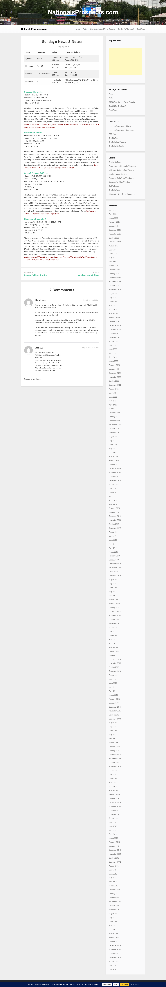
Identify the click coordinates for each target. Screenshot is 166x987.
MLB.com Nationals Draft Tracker (121, 170)
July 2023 (112, 345)
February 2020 (114, 508)
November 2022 (115, 377)
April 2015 (113, 739)
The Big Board (114, 138)
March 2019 (113, 552)
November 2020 (115, 472)
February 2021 (114, 461)
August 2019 (113, 532)
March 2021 (113, 456)
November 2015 (115, 711)
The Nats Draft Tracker (117, 142)
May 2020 (112, 496)
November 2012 (115, 854)
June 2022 (113, 397)
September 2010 (115, 957)
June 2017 (113, 635)
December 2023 (115, 325)
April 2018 (113, 596)
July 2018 (112, 584)
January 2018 (114, 608)
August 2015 (113, 723)
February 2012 (114, 890)
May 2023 (112, 353)
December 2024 (115, 278)
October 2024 (114, 286)
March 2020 (113, 504)
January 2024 (114, 321)
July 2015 (112, 727)
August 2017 (113, 627)
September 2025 (115, 242)
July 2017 (112, 631)
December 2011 (115, 898)
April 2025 (113, 262)
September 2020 (115, 480)
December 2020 (115, 468)
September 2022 (115, 385)
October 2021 (114, 429)
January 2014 (114, 798)
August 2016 (113, 675)
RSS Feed (112, 134)
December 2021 (115, 421)
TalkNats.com (114, 186)
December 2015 (115, 707)
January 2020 (114, 512)
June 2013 (113, 826)
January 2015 (114, 751)
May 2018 (112, 592)
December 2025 (115, 230)
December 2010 (115, 945)
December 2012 (115, 850)
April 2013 (113, 834)
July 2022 (112, 393)
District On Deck (115, 162)
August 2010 (113, 961)
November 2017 (115, 616)
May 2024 (112, 306)
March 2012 (113, 886)
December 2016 (115, 659)
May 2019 (112, 544)
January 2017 (114, 655)
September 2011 (115, 910)
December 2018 (115, 564)
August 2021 (113, 437)
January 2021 (114, 465)
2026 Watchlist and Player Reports (102, 29)
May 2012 (112, 878)
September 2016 (115, 671)
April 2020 (113, 500)
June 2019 (113, 540)
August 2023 (113, 341)
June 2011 (113, 922)
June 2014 (113, 779)
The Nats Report (115, 190)
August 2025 (113, 246)
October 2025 (114, 238)
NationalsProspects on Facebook (121, 130)
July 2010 (112, 965)
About (78, 29)
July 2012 (112, 870)
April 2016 (113, 691)
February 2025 (114, 270)
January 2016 (114, 703)
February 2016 (114, 699)
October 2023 (114, 333)
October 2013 (114, 810)
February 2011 (114, 937)
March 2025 (113, 266)
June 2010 (113, 969)
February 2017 (114, 651)
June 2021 (113, 445)
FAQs (85, 29)
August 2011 (113, 914)
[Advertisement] (125, 61)
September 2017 (115, 623)
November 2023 (115, 329)
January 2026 (114, 226)
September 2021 (115, 433)
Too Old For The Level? (126, 29)
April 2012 (113, 882)
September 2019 (115, 528)
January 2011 (114, 941)
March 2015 (113, 743)
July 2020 (112, 488)
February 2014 (114, 794)
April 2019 (113, 548)
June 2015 (113, 731)
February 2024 (114, 317)
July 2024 (112, 298)
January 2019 (114, 560)
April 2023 (113, 357)
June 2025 (113, 254)
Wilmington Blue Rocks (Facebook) (122, 194)
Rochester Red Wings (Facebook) (121, 178)
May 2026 (112, 210)
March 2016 (113, 695)
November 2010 (115, 949)
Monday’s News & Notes (88, 275)
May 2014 (112, 782)
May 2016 (112, 687)
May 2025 (112, 258)
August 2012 (113, 866)
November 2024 (115, 282)
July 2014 (112, 775)
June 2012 (113, 874)
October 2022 (114, 381)
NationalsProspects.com (83, 12)
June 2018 (113, 588)
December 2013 (115, 802)
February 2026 (114, 222)
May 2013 (112, 830)
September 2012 (115, 862)
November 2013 (115, 806)
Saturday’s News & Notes (35, 275)
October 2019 (114, 524)
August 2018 (113, 580)
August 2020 (113, 484)
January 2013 (114, 846)
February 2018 (114, 604)
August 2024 (113, 294)
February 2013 (114, 842)
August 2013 (113, 818)
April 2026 (113, 214)
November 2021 (115, 425)
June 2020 (113, 492)
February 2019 (114, 556)
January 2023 (114, 369)
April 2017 (113, 643)
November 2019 (115, 520)
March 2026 (113, 218)
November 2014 (115, 759)
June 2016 (113, 683)
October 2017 (114, 620)
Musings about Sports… (118, 174)
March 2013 (113, 838)
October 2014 (114, 763)
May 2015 (112, 735)
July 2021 (112, 441)
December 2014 (115, 755)
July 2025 (112, 250)
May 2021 (112, 449)
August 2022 (113, 389)
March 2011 (113, 934)
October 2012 (114, 858)
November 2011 (115, 902)
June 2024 (113, 301)
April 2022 (113, 405)
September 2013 (115, 814)
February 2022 (114, 413)
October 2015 (114, 715)
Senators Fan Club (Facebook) (120, 182)
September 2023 (115, 337)
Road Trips (141, 29)
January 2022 (114, 417)
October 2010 (114, 953)
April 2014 (113, 786)
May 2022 (112, 401)
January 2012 (114, 894)
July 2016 (112, 679)
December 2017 (115, 612)
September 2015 (115, 719)
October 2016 (114, 667)
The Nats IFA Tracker (116, 146)
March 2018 (113, 600)
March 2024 (113, 313)
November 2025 (115, 234)
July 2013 (112, 822)
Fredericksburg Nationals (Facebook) (122, 166)
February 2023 (114, 365)
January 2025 (114, 274)
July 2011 (112, 918)
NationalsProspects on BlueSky (120, 126)
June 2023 (113, 349)
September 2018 (115, 576)
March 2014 (113, 790)
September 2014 (115, 767)
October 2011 (114, 906)
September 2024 (115, 290)
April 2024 (113, 309)
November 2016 (115, 663)
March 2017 (113, 647)
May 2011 (112, 926)
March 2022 (113, 409)
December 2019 (115, 516)
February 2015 (114, 747)
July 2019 (112, 536)
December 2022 (115, 373)
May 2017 (112, 639)
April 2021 (113, 453)
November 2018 (115, 568)
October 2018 (114, 572)
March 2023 (113, 361)
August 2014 (113, 771)
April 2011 (113, 930)
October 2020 (114, 476)
